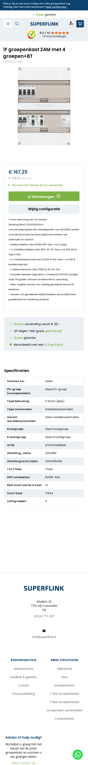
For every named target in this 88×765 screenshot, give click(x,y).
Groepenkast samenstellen (64, 710)
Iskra (64, 677)
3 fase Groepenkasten (64, 702)
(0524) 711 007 (44, 616)
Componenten (64, 719)
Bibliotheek (64, 669)
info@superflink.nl (44, 637)
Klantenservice (23, 669)
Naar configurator (56, 6)
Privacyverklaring (23, 694)
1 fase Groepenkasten (64, 694)
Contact (23, 685)
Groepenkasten (64, 685)
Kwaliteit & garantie (23, 677)
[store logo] (44, 24)
